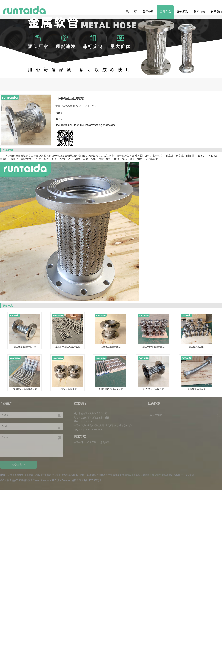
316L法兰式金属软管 (153, 389)
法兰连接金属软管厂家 (25, 346)
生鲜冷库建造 (147, 475)
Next (9, 65)
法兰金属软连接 (196, 346)
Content (31, 445)
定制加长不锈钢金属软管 (110, 389)
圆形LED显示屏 (81, 475)
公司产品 (165, 11)
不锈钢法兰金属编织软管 (25, 389)
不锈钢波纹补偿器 (42, 475)
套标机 (165, 475)
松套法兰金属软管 (68, 389)
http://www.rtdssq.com (91, 429)
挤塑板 (92, 475)
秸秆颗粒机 (174, 475)
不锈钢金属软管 (197, 83)
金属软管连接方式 (196, 389)
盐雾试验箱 (116, 475)
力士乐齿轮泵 (187, 475)
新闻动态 (199, 11)
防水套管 (56, 475)
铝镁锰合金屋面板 (131, 475)
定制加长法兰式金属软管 (68, 346)
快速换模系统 (103, 475)
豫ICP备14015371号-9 (90, 480)
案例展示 (182, 11)
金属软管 (23, 155)
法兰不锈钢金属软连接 (153, 346)
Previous (213, 65)
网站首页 (131, 11)
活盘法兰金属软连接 (111, 346)
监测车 (157, 475)
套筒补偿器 (67, 475)
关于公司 (148, 11)
